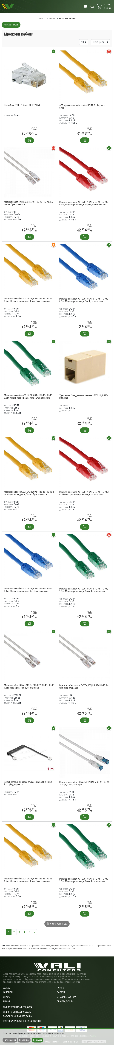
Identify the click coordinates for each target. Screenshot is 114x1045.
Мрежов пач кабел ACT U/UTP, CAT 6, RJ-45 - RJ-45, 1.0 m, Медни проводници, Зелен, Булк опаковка (83, 590)
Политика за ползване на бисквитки (22, 1021)
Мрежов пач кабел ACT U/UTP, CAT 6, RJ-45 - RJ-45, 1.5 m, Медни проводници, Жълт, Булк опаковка (28, 880)
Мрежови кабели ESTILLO (84, 945)
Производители (65, 1001)
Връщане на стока (66, 997)
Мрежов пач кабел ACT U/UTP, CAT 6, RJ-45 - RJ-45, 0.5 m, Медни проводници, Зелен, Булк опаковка (28, 396)
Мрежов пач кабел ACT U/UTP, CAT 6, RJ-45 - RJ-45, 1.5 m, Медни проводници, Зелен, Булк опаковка (83, 880)
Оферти (61, 992)
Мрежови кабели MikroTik (19, 948)
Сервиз (6, 997)
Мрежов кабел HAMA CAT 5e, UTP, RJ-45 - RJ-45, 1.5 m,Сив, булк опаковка (28, 203)
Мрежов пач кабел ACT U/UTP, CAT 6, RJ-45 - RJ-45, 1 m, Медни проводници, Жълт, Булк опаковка (29, 493)
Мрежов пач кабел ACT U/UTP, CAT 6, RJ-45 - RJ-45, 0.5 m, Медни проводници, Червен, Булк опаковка (83, 203)
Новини (60, 988)
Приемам (37, 1040)
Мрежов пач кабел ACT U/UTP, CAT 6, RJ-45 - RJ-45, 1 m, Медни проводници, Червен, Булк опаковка (84, 493)
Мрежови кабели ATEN (40, 945)
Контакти (8, 992)
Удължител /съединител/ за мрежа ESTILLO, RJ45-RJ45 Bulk (83, 396)
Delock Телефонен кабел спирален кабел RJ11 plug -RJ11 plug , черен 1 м (28, 783)
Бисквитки (24, 1040)
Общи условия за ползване (17, 1012)
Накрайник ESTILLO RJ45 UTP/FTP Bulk (22, 105)
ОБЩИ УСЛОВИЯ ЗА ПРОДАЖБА (17, 1007)
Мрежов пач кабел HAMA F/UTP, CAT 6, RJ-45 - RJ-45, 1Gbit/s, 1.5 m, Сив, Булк (84, 783)
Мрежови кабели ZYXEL (65, 948)
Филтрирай (11, 24)
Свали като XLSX (57, 923)
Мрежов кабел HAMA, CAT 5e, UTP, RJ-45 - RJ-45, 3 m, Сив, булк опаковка (84, 686)
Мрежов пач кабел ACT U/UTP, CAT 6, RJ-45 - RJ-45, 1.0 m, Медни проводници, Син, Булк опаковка (28, 589)
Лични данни (10, 1040)
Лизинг (6, 1001)
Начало (42, 18)
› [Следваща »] (34, 932)
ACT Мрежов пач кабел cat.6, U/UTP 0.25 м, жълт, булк (82, 106)
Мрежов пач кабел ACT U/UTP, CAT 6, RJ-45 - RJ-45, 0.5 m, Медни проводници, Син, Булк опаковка (83, 300)
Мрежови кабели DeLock (61, 945)
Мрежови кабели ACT (20, 945)
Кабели (52, 18)
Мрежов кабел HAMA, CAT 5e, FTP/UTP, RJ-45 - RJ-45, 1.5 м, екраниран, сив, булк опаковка (29, 686)
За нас (6, 988)
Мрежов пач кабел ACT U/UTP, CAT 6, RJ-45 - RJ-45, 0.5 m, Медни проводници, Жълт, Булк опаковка (28, 300)
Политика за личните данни (17, 1016)
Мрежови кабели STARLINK (42, 948)
